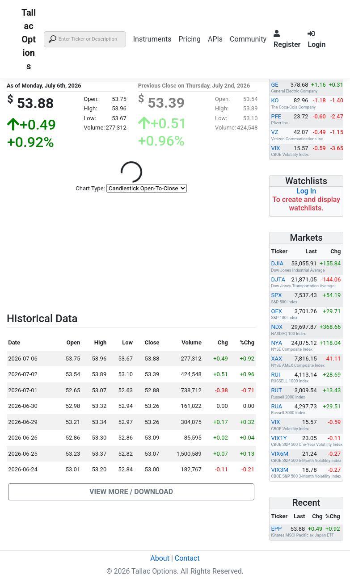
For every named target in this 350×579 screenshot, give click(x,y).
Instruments (152, 39)
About (159, 558)
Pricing (189, 39)
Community (248, 39)
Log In (306, 191)
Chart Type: (90, 188)
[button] (131, 491)
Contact (187, 558)
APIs (215, 39)
